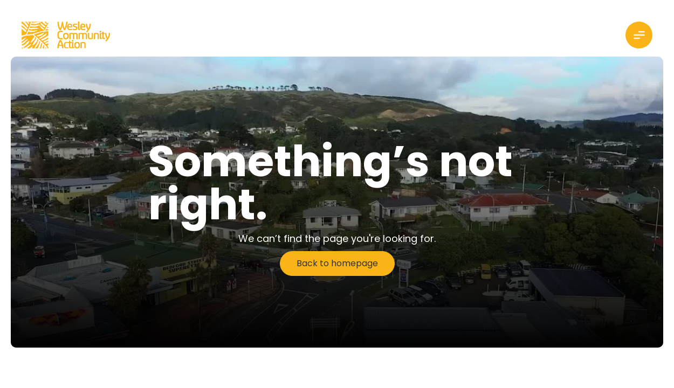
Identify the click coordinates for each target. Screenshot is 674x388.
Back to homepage (337, 263)
